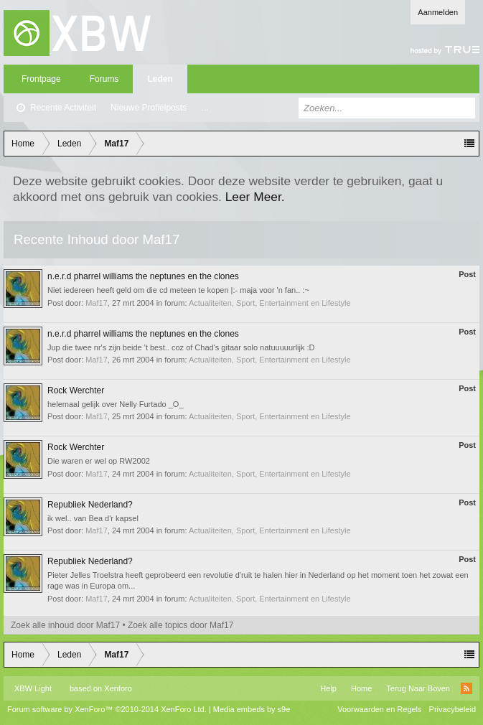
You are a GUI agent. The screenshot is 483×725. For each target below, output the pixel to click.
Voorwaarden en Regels (379, 709)
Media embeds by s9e (252, 709)
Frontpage (41, 79)
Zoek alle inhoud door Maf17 (65, 625)
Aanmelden (438, 12)
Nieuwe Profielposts (149, 108)
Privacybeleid (452, 709)
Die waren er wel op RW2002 (98, 461)
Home (361, 688)
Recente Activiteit (63, 108)
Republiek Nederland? (90, 505)
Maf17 (96, 303)
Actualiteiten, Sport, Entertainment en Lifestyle (270, 303)
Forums (104, 79)
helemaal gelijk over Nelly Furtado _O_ (115, 404)
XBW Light (33, 688)
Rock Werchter (75, 390)
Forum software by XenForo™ (107, 709)
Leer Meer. (255, 197)
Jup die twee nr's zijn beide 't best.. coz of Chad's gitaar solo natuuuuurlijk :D (181, 347)
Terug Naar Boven (418, 688)
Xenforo (118, 688)
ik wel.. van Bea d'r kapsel (93, 518)
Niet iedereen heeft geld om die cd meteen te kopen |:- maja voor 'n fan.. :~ (178, 290)
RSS (466, 688)
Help (328, 688)
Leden (159, 79)
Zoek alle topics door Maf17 (180, 625)
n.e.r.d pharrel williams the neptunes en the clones (143, 276)
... (204, 108)
